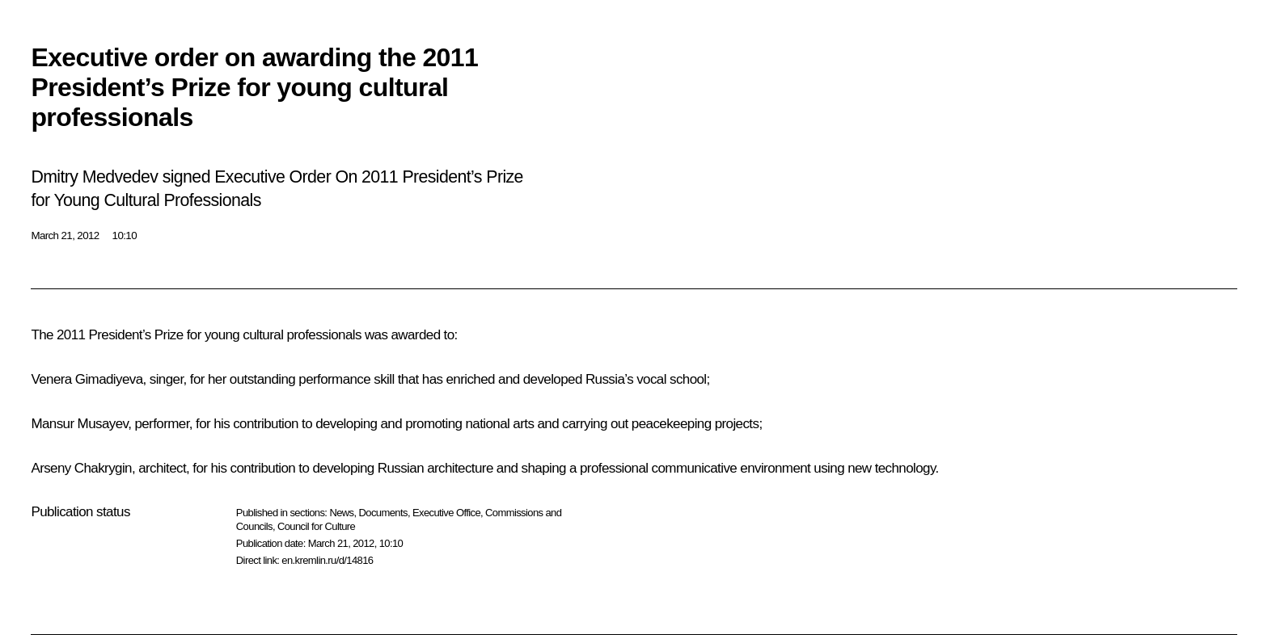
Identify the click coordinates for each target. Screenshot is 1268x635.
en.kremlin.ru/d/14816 (327, 560)
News (341, 513)
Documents (383, 513)
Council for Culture (316, 526)
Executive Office (446, 513)
